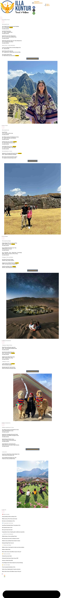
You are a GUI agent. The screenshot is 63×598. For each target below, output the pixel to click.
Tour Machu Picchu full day (6, 31)
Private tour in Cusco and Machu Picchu (8, 458)
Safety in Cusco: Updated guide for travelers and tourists (11, 569)
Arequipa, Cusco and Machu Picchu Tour (10, 263)
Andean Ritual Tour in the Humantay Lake (8, 444)
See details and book (5, 28)
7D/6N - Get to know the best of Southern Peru (9, 264)
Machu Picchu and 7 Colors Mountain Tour (9, 36)
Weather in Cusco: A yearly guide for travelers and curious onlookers (13, 547)
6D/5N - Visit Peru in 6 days (8, 244)
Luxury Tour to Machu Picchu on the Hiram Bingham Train (11, 47)
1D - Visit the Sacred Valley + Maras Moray (9, 147)
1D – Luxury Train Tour (5, 48)
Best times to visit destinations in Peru (8, 521)
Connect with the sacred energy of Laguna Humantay (10, 445)
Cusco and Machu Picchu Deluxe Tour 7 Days (9, 247)
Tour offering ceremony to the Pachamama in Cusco (10, 137)
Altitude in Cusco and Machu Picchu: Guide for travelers (11, 540)
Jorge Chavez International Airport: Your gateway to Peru (11, 525)
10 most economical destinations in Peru (8, 567)
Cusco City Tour (4, 132)
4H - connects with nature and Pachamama (9, 138)
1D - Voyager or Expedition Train (7, 32)
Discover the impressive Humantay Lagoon (9, 368)
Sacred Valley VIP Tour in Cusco (9, 146)
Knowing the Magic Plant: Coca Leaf (8, 543)
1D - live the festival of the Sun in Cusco (8, 142)
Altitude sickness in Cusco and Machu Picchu (9, 536)
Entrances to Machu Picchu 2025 (7, 560)
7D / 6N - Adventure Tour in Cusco (7, 41)
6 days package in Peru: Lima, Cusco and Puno (9, 243)
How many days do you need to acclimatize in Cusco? (10, 538)
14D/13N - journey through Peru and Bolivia (9, 267)
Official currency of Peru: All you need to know (9, 518)
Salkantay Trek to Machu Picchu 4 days (8, 356)
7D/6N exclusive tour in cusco (7, 249)
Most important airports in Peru (7, 527)
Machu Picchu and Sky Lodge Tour (7, 51)
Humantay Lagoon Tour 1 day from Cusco (8, 367)
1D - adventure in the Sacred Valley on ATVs (9, 158)
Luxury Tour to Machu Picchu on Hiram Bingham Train (10, 454)
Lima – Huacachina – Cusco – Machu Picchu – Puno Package (12, 252)
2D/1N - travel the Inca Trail (8, 353)
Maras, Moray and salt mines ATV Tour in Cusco (9, 156)
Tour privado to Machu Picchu (7, 54)
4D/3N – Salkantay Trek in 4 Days (7, 358)
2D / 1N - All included (7, 27)
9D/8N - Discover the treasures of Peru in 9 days (10, 253)
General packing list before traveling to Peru (9, 516)
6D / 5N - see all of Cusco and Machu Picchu (9, 37)
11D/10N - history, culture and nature (8, 260)
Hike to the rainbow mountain (7, 364)
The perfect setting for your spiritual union (9, 440)
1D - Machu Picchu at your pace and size (10, 55)
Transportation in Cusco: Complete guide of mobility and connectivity (13, 532)
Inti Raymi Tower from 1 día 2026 (9, 141)
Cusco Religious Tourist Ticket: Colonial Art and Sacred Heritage (12, 562)
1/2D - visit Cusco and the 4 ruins (7, 133)
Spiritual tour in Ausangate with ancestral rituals (12, 153)
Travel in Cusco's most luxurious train (8, 455)
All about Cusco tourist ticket (7, 556)
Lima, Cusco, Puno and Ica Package (7, 259)
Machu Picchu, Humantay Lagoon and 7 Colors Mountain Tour (12, 40)
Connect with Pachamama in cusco (7, 430)
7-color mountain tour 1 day (8, 363)
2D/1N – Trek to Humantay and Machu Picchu (9, 348)
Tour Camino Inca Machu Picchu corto (8, 352)
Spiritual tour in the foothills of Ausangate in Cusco (10, 435)
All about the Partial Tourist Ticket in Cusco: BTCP (10, 558)
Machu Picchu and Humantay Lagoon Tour (8, 347)
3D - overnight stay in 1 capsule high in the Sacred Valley (11, 52)
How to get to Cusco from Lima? (7, 529)
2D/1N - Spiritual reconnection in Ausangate (9, 154)
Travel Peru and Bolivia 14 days (9, 266)
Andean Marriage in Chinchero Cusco (8, 439)
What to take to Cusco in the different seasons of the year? (11, 551)
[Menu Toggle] (1, 18)
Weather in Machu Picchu (6, 549)
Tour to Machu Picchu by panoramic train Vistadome (10, 26)
